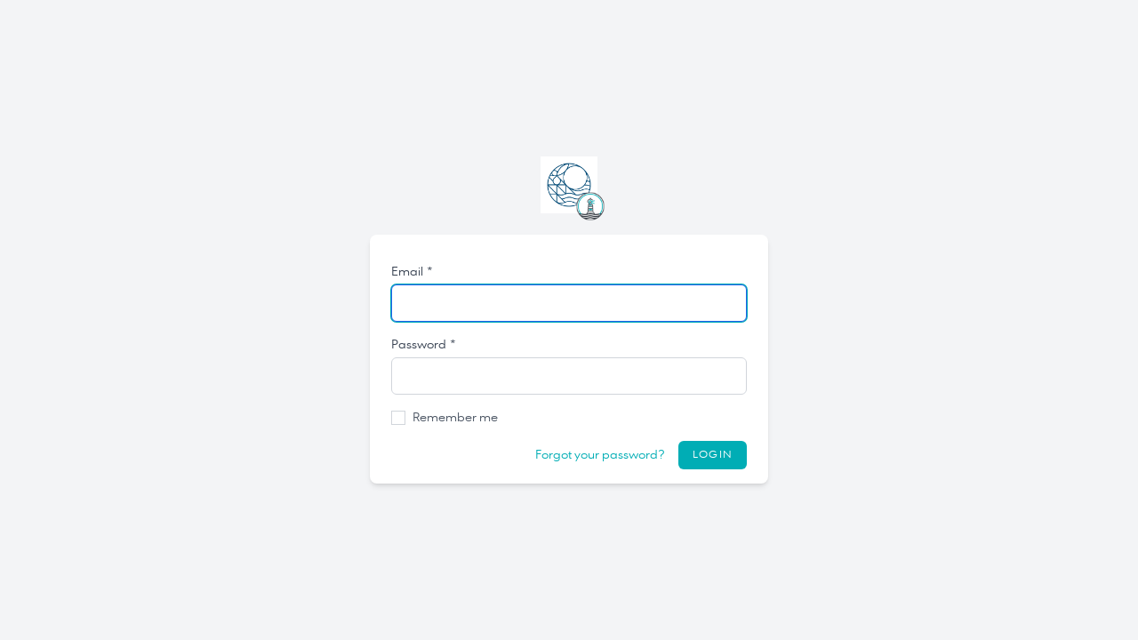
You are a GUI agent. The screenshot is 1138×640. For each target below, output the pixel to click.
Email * (412, 272)
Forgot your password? (599, 455)
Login (713, 454)
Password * (424, 345)
